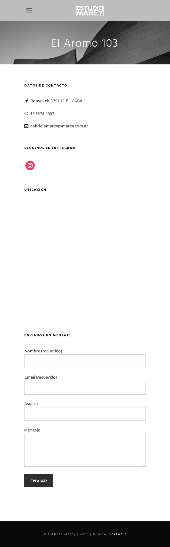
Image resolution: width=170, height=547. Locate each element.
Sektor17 (118, 534)
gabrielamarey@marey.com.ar (59, 126)
